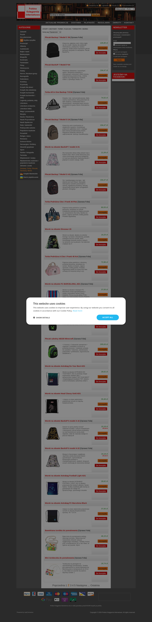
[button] (41, 317)
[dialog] (76, 311)
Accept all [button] (107, 317)
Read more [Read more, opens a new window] (77, 310)
